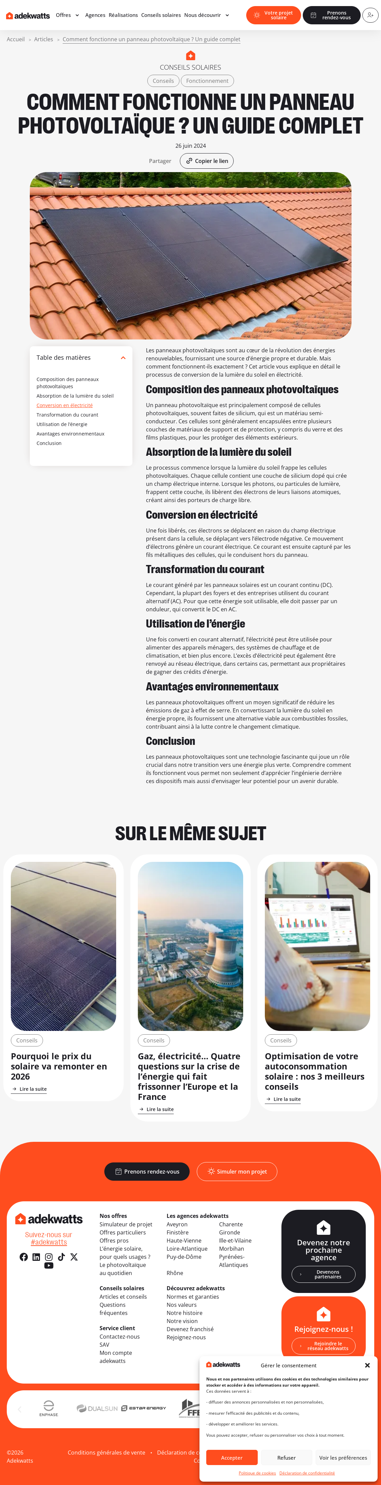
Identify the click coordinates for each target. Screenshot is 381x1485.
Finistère (178, 1232)
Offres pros (114, 1240)
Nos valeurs (182, 1305)
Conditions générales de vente (106, 1452)
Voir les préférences (343, 1457)
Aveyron (177, 1224)
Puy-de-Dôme (184, 1256)
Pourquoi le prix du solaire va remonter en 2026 (59, 1066)
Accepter (231, 1457)
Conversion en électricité (65, 405)
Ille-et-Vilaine (235, 1240)
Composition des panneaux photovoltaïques (68, 383)
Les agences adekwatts (198, 1216)
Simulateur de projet (126, 1224)
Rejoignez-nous (186, 1337)
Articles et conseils (123, 1296)
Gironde (229, 1232)
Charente (231, 1224)
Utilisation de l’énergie (62, 424)
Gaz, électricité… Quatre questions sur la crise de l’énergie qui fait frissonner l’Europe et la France (189, 1076)
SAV (104, 1344)
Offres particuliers (123, 1232)
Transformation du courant (67, 414)
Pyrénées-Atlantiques (233, 1261)
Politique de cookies (257, 1473)
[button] (367, 1365)
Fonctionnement (207, 81)
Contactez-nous (120, 1336)
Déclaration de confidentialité (307, 1473)
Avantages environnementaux (70, 433)
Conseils (163, 81)
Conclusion (49, 443)
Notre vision (182, 1321)
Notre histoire (185, 1313)
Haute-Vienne (184, 1240)
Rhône (175, 1273)
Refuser (286, 1457)
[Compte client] (368, 16)
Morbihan (231, 1248)
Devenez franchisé (190, 1329)
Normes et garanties (193, 1296)
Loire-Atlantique (187, 1248)
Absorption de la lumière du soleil (75, 396)
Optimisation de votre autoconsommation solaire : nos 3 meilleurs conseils (314, 1071)
